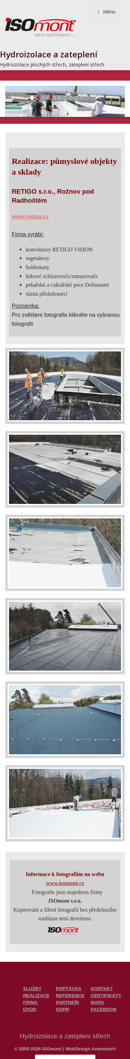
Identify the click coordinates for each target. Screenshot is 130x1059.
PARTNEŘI (67, 1002)
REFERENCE (70, 995)
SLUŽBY (32, 988)
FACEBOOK (104, 1009)
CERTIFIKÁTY (106, 995)
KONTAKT (102, 988)
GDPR (62, 1009)
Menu (105, 11)
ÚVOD (29, 1009)
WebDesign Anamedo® (90, 1048)
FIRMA (30, 1002)
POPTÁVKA (68, 988)
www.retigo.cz (30, 217)
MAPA (97, 1002)
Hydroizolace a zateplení (48, 54)
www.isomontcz (65, 883)
